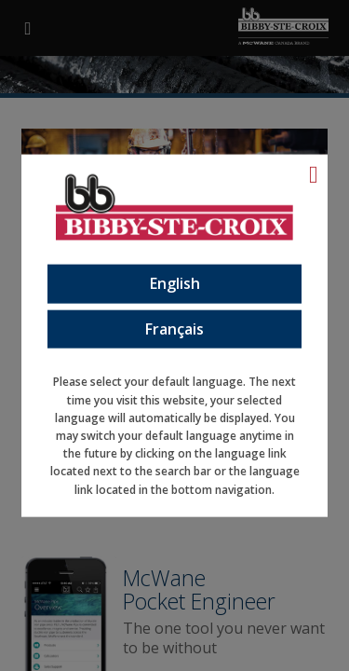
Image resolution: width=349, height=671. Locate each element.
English (175, 283)
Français (174, 328)
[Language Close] (313, 174)
